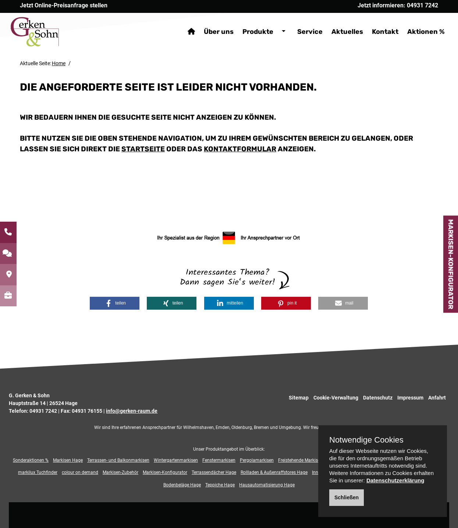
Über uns (209, 22)
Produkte (248, 22)
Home (58, 63)
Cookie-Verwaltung (335, 398)
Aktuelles (338, 22)
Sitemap (299, 398)
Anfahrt (437, 398)
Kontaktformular (240, 149)
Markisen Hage (68, 460)
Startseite (143, 149)
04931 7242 (43, 411)
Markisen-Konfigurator (451, 264)
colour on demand (80, 472)
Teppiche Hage (220, 484)
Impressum (410, 398)
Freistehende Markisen (300, 460)
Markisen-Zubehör (120, 472)
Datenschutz (378, 398)
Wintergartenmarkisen (176, 460)
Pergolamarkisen (257, 460)
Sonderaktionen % (31, 460)
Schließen (346, 497)
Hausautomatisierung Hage (267, 484)
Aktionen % (416, 22)
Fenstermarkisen (218, 460)
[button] (114, 303)
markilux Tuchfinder (37, 472)
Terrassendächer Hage (214, 472)
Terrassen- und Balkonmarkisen (118, 460)
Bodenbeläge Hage (182, 484)
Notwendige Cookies (366, 440)
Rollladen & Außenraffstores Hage (274, 472)
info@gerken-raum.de (131, 411)
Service (300, 22)
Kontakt (375, 22)
